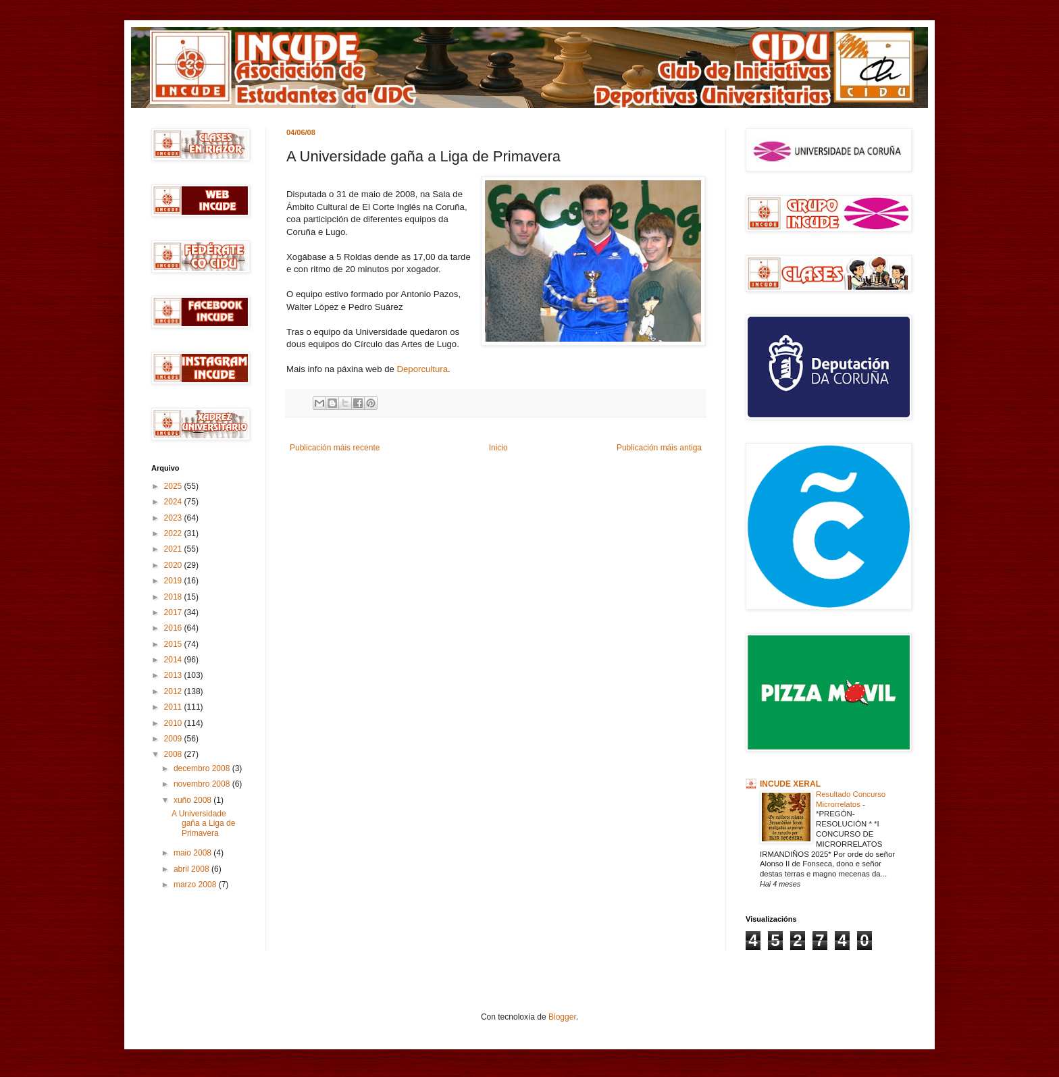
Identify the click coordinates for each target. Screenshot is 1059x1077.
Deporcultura (422, 369)
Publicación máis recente (335, 447)
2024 (174, 501)
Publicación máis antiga (659, 447)
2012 (174, 691)
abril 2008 (192, 869)
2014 (174, 659)
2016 (174, 628)
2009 (174, 738)
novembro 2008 (203, 784)
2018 (174, 597)
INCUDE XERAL (790, 784)
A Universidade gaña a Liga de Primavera (203, 823)
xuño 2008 (193, 800)
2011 (174, 707)
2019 (174, 580)
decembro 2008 (203, 768)
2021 (174, 549)
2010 (174, 723)
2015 (174, 644)
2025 (174, 486)
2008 (174, 754)
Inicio (498, 447)
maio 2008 (193, 853)
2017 (174, 612)
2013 (174, 675)
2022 (174, 533)
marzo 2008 (196, 884)
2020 (174, 565)
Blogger (562, 1017)
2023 (174, 518)
